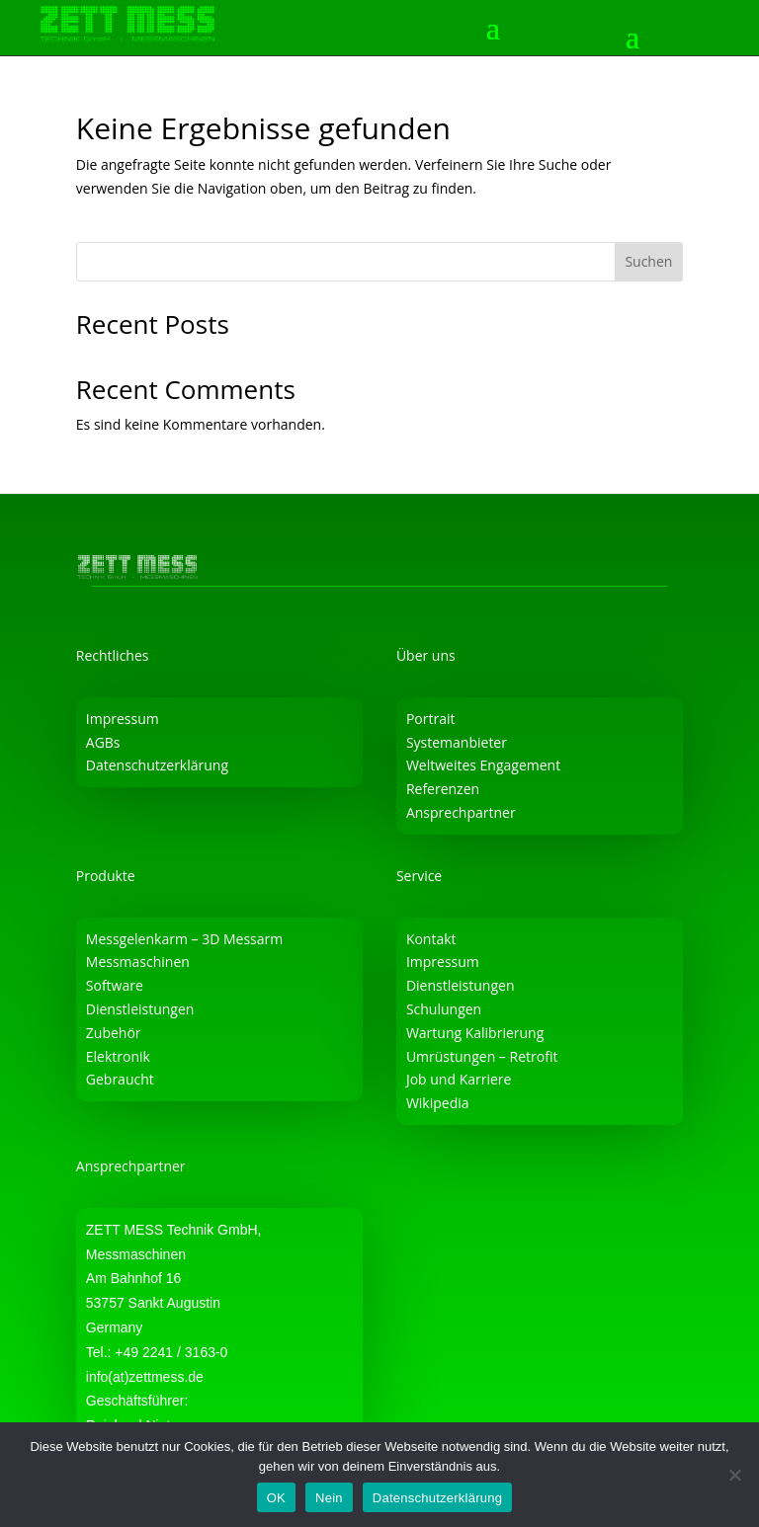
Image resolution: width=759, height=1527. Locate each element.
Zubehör (113, 1032)
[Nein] (734, 1475)
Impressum (122, 718)
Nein (329, 1497)
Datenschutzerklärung (157, 765)
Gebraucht (120, 1079)
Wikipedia (437, 1102)
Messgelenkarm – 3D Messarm (184, 938)
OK (276, 1497)
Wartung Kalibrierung (475, 1032)
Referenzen (442, 788)
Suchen (648, 261)
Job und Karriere (459, 1079)
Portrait (431, 718)
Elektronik (118, 1056)
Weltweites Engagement (483, 765)
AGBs (103, 742)
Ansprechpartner (461, 812)
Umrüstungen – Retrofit (482, 1056)
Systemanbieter (456, 742)
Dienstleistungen (140, 1009)
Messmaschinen (138, 961)
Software (114, 985)
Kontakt (431, 938)
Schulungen (443, 1009)
